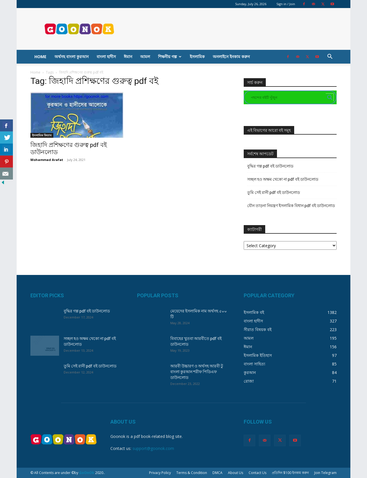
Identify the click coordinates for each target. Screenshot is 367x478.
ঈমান (128, 56)
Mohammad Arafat (46, 160)
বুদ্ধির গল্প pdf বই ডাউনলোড (270, 166)
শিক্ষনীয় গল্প (169, 56)
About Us (235, 472)
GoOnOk (86, 472)
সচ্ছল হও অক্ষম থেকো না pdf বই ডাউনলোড (282, 179)
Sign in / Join (285, 4)
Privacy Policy (160, 472)
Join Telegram (325, 472)
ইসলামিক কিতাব (42, 135)
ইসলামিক (197, 56)
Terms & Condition (191, 472)
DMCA (217, 472)
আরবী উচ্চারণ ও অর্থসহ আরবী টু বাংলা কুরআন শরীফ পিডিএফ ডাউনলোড (196, 372)
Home (40, 56)
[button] (330, 57)
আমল (145, 56)
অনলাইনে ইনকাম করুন (231, 56)
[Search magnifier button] (330, 97)
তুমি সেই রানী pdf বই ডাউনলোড (273, 192)
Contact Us (257, 472)
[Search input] (287, 97)
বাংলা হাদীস (106, 56)
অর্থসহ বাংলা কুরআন (71, 56)
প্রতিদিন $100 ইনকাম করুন (290, 472)
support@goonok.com (153, 448)
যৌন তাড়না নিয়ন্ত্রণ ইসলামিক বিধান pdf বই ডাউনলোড (291, 205)
